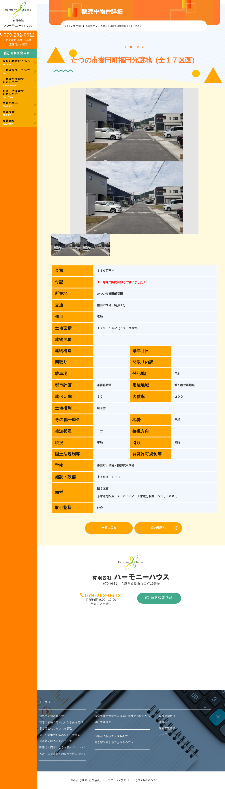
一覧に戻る (109, 527)
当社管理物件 (103, 722)
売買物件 (90, 26)
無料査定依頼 (17, 53)
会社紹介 (164, 722)
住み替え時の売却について (55, 741)
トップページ (47, 702)
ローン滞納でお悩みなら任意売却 (59, 734)
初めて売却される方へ (53, 716)
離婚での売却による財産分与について (62, 747)
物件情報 (77, 26)
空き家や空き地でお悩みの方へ (114, 742)
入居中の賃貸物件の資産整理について (62, 753)
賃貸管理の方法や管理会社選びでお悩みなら (122, 716)
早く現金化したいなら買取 (55, 728)
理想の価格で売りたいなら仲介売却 (61, 722)
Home (67, 26)
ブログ (163, 734)
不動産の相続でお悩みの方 (111, 736)
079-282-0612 (19, 34)
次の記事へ (158, 527)
